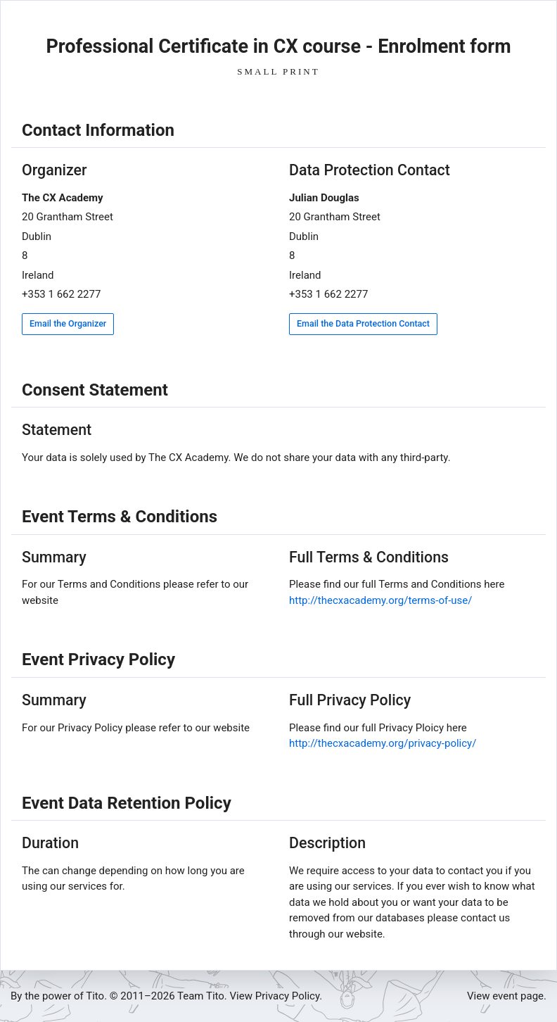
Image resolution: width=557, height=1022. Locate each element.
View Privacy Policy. (276, 996)
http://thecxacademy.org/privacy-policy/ (382, 743)
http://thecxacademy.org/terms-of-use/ (380, 600)
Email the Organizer (68, 323)
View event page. (506, 996)
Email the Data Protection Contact (363, 323)
